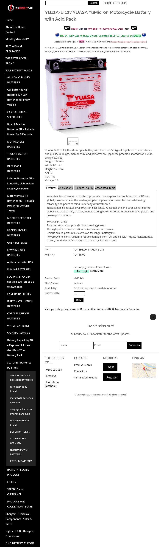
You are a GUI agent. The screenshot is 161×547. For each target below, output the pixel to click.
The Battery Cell (100, 394)
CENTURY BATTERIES (21, 461)
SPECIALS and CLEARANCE (14, 49)
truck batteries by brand (19, 423)
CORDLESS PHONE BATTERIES (18, 316)
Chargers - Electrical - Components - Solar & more (19, 519)
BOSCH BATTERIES (20, 431)
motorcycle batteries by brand (21, 400)
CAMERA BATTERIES (19, 294)
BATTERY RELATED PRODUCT (18, 472)
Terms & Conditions (85, 377)
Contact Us (80, 371)
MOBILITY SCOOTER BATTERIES (19, 220)
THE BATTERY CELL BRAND (17, 61)
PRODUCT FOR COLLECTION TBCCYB (20, 504)
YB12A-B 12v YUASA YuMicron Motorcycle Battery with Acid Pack (98, 51)
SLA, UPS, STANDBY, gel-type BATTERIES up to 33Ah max (20, 281)
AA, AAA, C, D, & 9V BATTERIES (18, 80)
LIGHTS (11, 482)
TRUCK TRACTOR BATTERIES (17, 156)
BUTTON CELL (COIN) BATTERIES (20, 303)
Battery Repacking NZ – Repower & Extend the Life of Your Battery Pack (20, 347)
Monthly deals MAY (17, 39)
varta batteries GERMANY (18, 441)
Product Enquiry (84, 188)
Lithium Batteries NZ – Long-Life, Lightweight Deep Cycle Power (20, 183)
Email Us (51, 376)
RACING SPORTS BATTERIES (17, 233)
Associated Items (105, 188)
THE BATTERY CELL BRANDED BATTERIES (21, 377)
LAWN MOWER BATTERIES (16, 252)
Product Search (83, 365)
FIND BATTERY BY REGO (20, 543)
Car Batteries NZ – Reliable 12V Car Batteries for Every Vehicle (18, 97)
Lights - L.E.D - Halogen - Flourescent (20, 533)
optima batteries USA (20, 262)
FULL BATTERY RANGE (19, 70)
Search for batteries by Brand (19, 365)
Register (112, 377)
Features (51, 188)
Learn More (96, 271)
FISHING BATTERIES (19, 269)
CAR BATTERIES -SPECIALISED (17, 114)
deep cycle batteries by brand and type (21, 411)
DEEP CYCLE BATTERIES (14, 168)
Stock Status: (51, 283)
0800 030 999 (115, 3)
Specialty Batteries (18, 333)
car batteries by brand (18, 389)
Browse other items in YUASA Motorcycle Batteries (109, 309)
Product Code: (52, 278)
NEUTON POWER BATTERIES (19, 452)
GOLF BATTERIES (17, 242)
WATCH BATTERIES (18, 325)
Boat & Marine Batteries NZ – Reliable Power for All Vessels (21, 129)
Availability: (51, 288)
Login (110, 367)
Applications (65, 188)
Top (153, 317)
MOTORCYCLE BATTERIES (15, 144)
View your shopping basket (60, 309)
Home (9, 20)
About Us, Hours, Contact (16, 29)
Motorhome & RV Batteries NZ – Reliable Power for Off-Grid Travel (21, 203)
